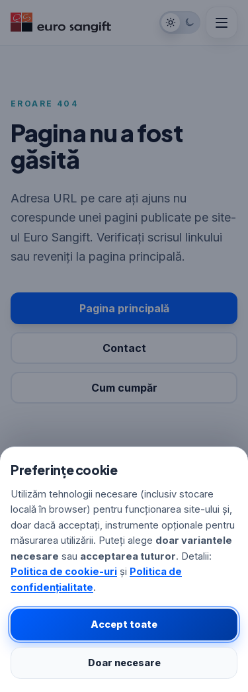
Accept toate (124, 624)
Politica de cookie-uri (64, 572)
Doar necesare (124, 662)
